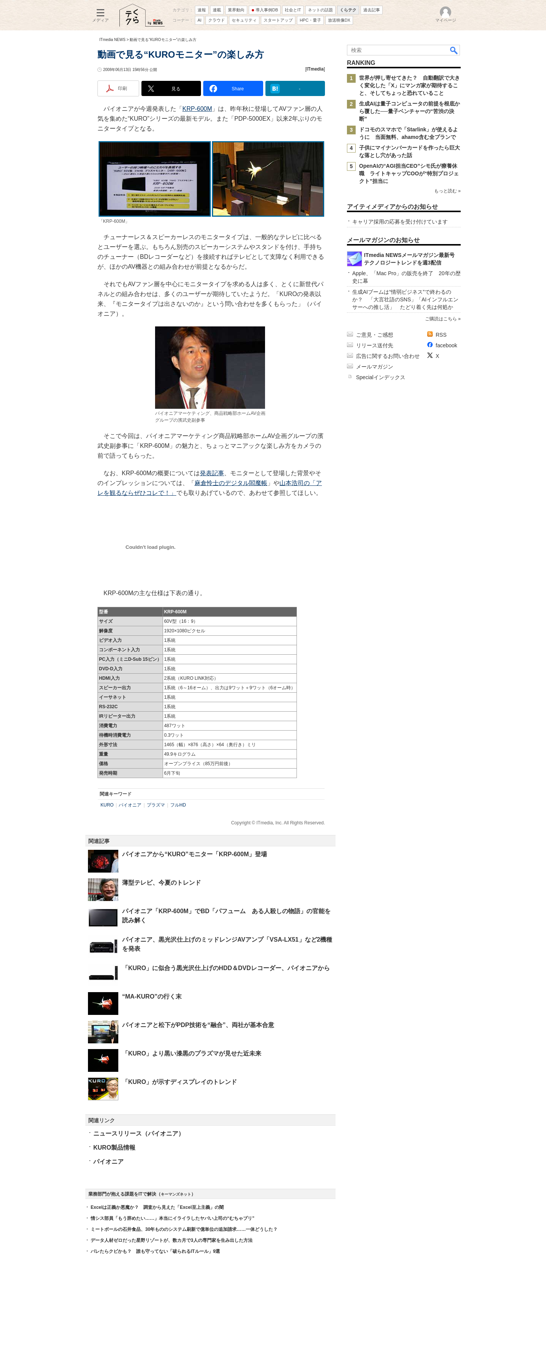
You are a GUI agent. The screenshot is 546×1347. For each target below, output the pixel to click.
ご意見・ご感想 (374, 335)
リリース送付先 (374, 345)
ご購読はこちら (441, 318)
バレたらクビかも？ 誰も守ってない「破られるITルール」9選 (155, 1251)
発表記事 (212, 473)
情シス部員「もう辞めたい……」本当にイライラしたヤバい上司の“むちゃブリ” (172, 1218)
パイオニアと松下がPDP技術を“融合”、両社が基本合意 (198, 1025)
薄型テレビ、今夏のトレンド (161, 882)
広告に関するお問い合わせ (388, 356)
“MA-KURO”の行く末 (152, 996)
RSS (441, 335)
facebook (446, 345)
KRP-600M (197, 109)
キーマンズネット (176, 1194)
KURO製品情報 (114, 1147)
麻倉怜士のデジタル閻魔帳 (231, 483)
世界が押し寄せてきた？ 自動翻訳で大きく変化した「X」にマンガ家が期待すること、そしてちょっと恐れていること (409, 85)
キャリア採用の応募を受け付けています (400, 222)
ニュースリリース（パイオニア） (138, 1133)
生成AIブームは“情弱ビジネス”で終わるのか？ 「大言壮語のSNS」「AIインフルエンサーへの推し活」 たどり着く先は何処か (405, 299)
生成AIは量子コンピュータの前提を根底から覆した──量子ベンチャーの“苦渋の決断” (409, 111)
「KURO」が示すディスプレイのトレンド (179, 1082)
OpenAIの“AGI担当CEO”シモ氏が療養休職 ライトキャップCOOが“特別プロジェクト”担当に (409, 173)
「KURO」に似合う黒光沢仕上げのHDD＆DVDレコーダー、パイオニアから (226, 968)
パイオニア (130, 805)
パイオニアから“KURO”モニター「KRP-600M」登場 (194, 854)
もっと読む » (447, 191)
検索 (454, 50)
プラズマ (156, 805)
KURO (107, 805)
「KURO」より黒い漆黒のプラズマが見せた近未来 (191, 1053)
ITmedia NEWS (112, 40)
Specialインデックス (380, 377)
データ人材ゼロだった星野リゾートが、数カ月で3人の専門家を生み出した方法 (172, 1240)
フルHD (178, 805)
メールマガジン (374, 367)
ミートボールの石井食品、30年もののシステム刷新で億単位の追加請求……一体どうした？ (184, 1229)
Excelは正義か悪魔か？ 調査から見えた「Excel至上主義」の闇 (157, 1207)
